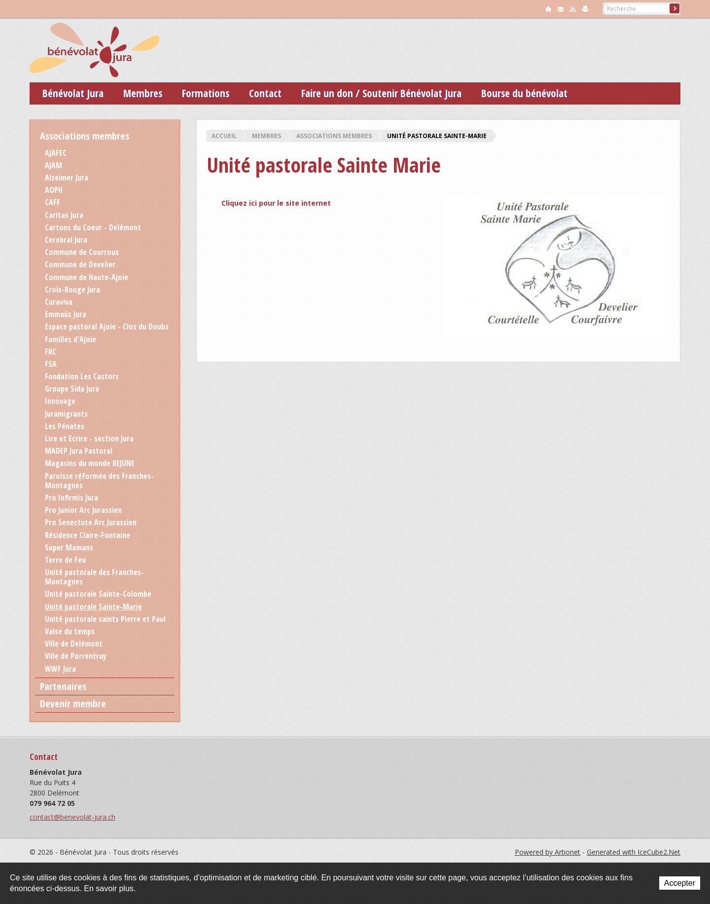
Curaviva (58, 301)
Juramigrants (66, 413)
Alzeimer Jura (66, 177)
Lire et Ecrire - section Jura (89, 438)
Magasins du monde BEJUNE (90, 463)
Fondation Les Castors (82, 376)
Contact (265, 93)
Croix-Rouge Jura (72, 289)
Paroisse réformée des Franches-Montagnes (99, 480)
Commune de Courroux (82, 252)
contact (561, 9)
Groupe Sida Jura (72, 388)
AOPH (54, 189)
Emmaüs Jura (65, 314)
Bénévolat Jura (73, 93)
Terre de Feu (65, 559)
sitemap (573, 9)
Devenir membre (73, 703)
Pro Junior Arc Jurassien (83, 510)
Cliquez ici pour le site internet (276, 203)
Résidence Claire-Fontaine (87, 535)
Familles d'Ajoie (70, 339)
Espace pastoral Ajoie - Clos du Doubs (107, 326)
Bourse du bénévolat (524, 93)
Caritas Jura (64, 215)
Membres (142, 93)
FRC (50, 351)
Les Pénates (64, 426)
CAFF (52, 202)
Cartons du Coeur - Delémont (93, 227)
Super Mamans (69, 547)
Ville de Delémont (74, 643)
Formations (205, 93)
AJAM (53, 165)
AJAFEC (56, 152)
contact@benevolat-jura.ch (72, 817)
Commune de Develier (80, 264)
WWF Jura (60, 668)
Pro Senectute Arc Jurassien (91, 522)
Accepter (679, 883)
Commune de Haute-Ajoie (86, 277)
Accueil (224, 136)
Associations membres (334, 136)
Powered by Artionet (547, 852)
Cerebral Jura (66, 239)
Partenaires (63, 686)
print (585, 9)
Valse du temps (70, 631)
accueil (548, 9)
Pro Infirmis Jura (71, 497)
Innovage (60, 401)
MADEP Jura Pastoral (78, 450)
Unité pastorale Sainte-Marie (437, 136)
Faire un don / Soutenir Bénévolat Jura (381, 93)
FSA (51, 364)
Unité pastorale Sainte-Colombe (98, 593)
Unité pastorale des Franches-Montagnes (94, 577)
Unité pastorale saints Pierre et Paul (105, 619)
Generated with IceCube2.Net (633, 852)
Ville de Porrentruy (75, 656)
